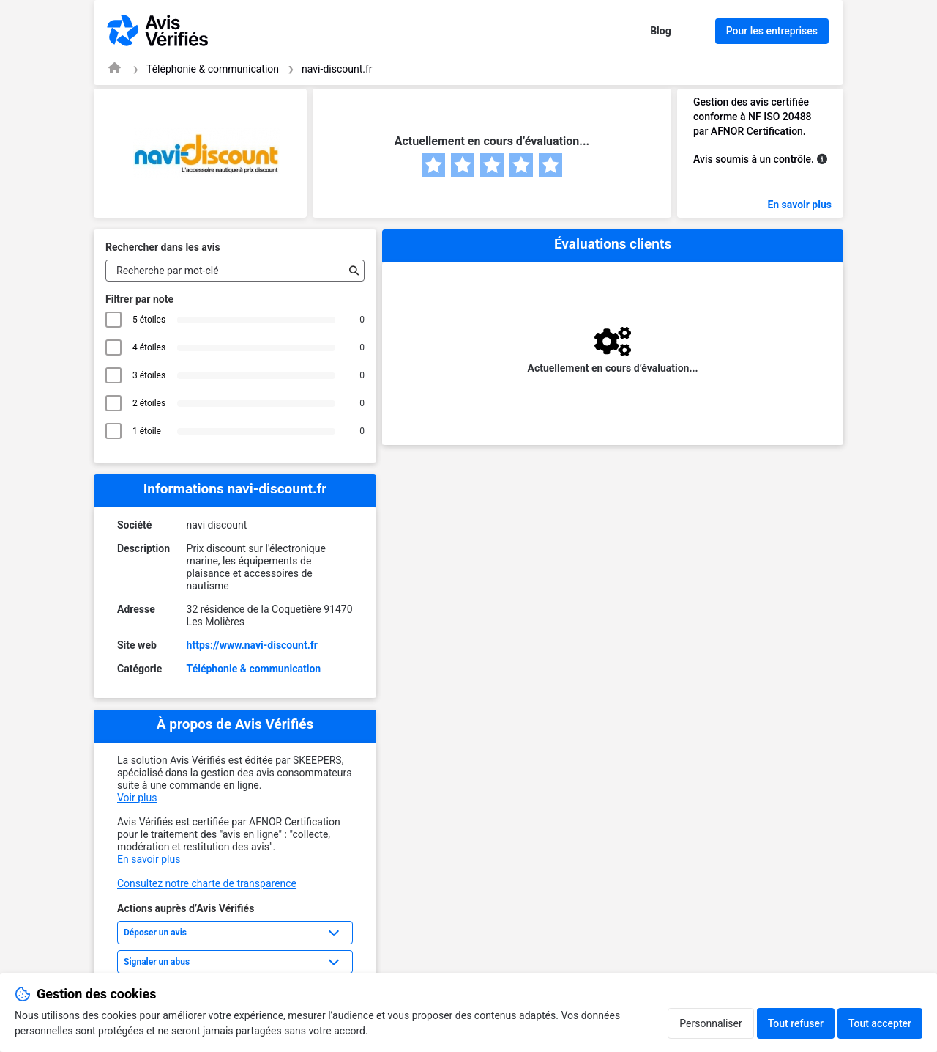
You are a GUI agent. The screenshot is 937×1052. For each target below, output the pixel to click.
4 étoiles (148, 347)
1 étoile (148, 431)
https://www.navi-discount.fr (252, 645)
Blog (660, 31)
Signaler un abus (157, 962)
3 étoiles (148, 375)
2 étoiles (148, 403)
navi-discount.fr (337, 69)
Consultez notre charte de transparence (206, 883)
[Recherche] (350, 270)
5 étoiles (148, 320)
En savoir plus (799, 204)
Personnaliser (710, 1023)
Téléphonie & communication (212, 69)
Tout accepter (879, 1023)
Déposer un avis (155, 932)
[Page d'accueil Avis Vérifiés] (114, 68)
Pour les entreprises (772, 31)
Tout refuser (796, 1023)
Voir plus (137, 797)
